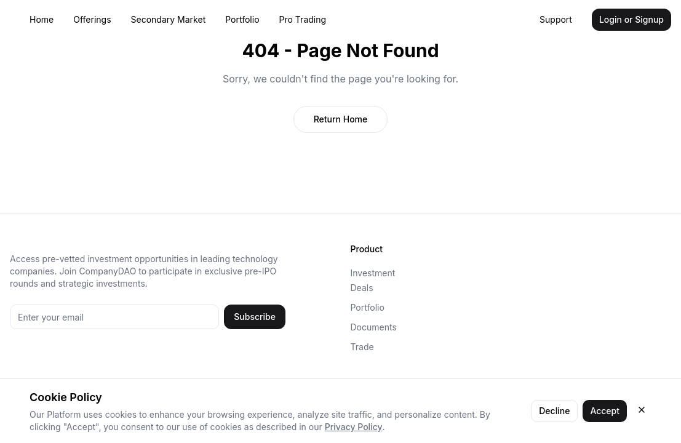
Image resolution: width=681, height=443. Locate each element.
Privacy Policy (354, 426)
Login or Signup (631, 19)
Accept (604, 410)
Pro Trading (303, 19)
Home (42, 19)
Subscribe (255, 316)
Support (556, 19)
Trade (362, 346)
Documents (374, 327)
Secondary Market (168, 19)
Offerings (92, 19)
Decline (554, 410)
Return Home (341, 119)
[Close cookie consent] (641, 410)
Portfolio (242, 19)
